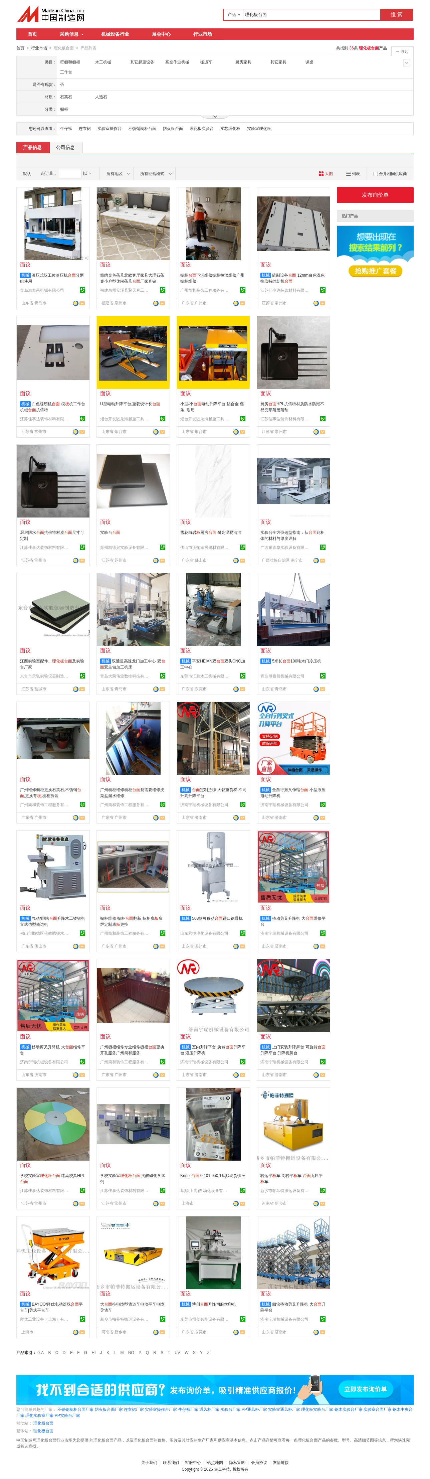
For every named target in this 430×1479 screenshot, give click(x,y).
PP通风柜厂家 (254, 1409)
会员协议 (259, 1462)
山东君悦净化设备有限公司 (204, 933)
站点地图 (215, 1462)
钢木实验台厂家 (349, 1409)
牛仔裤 (66, 128)
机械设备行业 (115, 34)
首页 (32, 34)
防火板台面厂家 (109, 1409)
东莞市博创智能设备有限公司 (205, 1319)
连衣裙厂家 (134, 1409)
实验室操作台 (109, 128)
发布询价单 (375, 194)
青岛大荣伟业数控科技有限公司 (125, 676)
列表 (353, 173)
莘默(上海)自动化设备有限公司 (205, 1190)
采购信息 (72, 34)
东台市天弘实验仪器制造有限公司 (45, 676)
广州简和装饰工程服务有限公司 (205, 290)
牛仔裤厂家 (188, 1409)
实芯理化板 (230, 128)
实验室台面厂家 (378, 1409)
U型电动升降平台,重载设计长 (130, 403)
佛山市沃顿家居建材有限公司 (205, 547)
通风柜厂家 (209, 1409)
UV (177, 1352)
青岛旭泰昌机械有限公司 (42, 290)
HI (94, 1352)
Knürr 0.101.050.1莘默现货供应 (212, 1175)
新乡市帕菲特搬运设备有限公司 (285, 1190)
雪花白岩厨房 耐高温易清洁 (210, 532)
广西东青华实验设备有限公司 (285, 547)
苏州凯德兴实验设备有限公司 (125, 547)
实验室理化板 (259, 128)
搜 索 (397, 14)
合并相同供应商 (390, 173)
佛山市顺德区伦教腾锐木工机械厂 (45, 933)
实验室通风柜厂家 (284, 1409)
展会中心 (161, 34)
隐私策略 (237, 1462)
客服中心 (193, 1462)
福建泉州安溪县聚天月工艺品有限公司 (125, 290)
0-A (40, 1352)
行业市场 (202, 34)
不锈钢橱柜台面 (142, 128)
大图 (326, 173)
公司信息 (65, 147)
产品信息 (32, 147)
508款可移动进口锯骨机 (217, 918)
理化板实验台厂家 (317, 1409)
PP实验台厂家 (67, 1415)
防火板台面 (173, 128)
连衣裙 (85, 128)
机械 (25, 275)
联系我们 (171, 1462)
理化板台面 (43, 1423)
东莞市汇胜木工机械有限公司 (205, 676)
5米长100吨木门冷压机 (296, 660)
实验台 (110, 532)
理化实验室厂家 (39, 1415)
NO (131, 1352)
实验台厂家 (230, 1409)
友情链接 (281, 1462)
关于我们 (149, 1462)
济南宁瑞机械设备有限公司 (204, 804)
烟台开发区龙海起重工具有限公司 (125, 418)
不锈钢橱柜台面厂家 (75, 1409)
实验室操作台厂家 (161, 1409)
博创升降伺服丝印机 (214, 1304)
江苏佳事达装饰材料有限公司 (285, 290)
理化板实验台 (202, 128)
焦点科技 (222, 1469)
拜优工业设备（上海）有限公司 (45, 1319)
